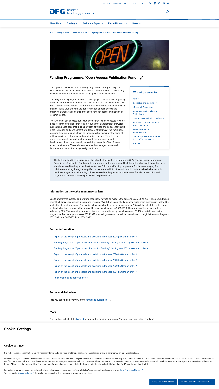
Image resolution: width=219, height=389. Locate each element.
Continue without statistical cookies (196, 381)
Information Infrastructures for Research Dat (146, 123)
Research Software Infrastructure (141, 130)
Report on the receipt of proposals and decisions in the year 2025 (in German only (96, 236)
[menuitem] (56, 23)
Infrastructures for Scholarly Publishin (145, 112)
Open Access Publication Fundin (148, 118)
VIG (136, 143)
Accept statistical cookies (163, 381)
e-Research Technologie (145, 107)
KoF (136, 99)
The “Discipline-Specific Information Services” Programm (148, 137)
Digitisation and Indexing (145, 103)
